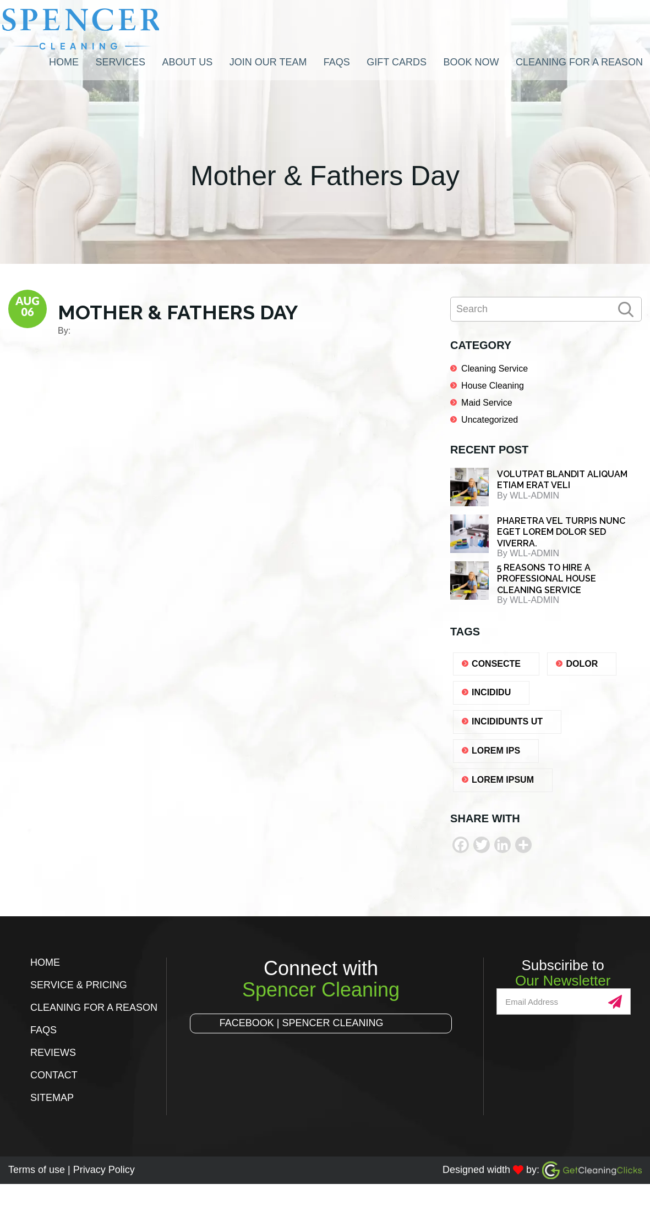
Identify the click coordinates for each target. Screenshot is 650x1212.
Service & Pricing (78, 984)
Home (45, 962)
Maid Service (486, 402)
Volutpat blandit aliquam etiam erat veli (562, 480)
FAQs (43, 1030)
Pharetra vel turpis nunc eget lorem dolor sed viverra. (561, 532)
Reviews (53, 1052)
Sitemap (52, 1097)
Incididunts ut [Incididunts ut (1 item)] (507, 721)
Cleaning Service (494, 368)
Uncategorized (489, 419)
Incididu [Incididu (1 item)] (491, 692)
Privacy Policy (104, 1169)
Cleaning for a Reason (93, 1007)
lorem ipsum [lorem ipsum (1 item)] (503, 779)
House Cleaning (492, 385)
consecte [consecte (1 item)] (496, 663)
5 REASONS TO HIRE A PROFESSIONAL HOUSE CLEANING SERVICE (546, 578)
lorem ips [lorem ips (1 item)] (496, 750)
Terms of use (36, 1169)
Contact (54, 1075)
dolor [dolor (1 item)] (582, 663)
